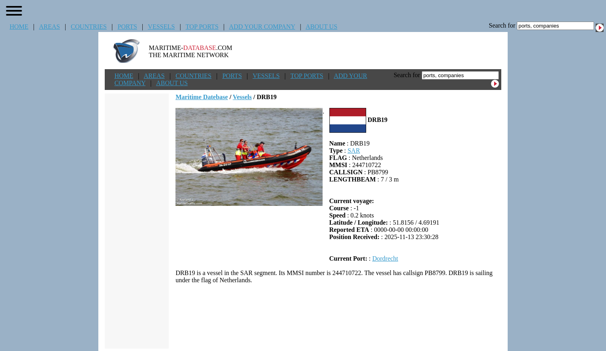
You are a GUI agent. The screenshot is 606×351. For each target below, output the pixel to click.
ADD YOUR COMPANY (262, 26)
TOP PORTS (201, 26)
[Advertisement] (338, 316)
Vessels (242, 97)
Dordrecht (385, 258)
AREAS (49, 26)
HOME (19, 26)
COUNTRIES (89, 26)
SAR (353, 150)
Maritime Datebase (201, 97)
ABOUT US (321, 26)
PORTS (127, 26)
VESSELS (161, 26)
